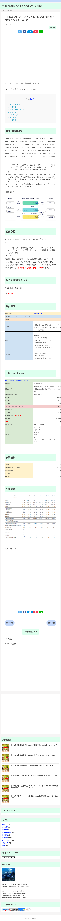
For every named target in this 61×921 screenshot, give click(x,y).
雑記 (3, 845)
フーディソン (38, 313)
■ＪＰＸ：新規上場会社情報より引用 (16, 380)
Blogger (5, 824)
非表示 (32, 99)
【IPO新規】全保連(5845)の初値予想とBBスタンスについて (32, 765)
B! (30, 32)
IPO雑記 (5, 827)
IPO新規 (52, 27)
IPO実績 (5, 830)
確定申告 (5, 843)
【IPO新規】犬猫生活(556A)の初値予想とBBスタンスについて (33, 755)
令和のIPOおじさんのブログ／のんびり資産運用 (21, 6)
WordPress (6, 840)
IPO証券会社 (6, 832)
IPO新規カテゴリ (30, 632)
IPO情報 (5, 835)
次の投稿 (9, 623)
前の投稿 (51, 623)
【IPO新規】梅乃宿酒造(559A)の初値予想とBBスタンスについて (34, 745)
